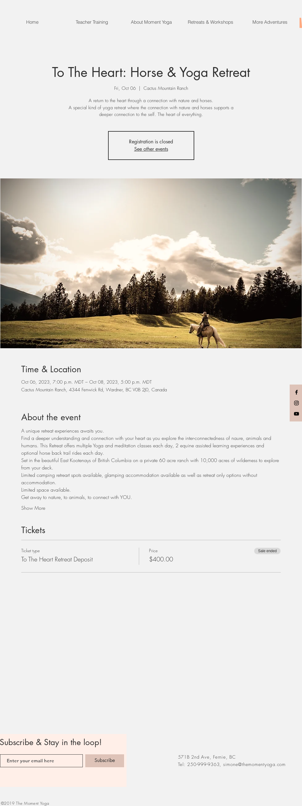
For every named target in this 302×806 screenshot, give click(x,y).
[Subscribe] (104, 760)
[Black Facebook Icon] (296, 392)
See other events (151, 149)
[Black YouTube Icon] (296, 414)
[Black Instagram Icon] (296, 403)
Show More (33, 508)
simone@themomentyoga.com (254, 764)
